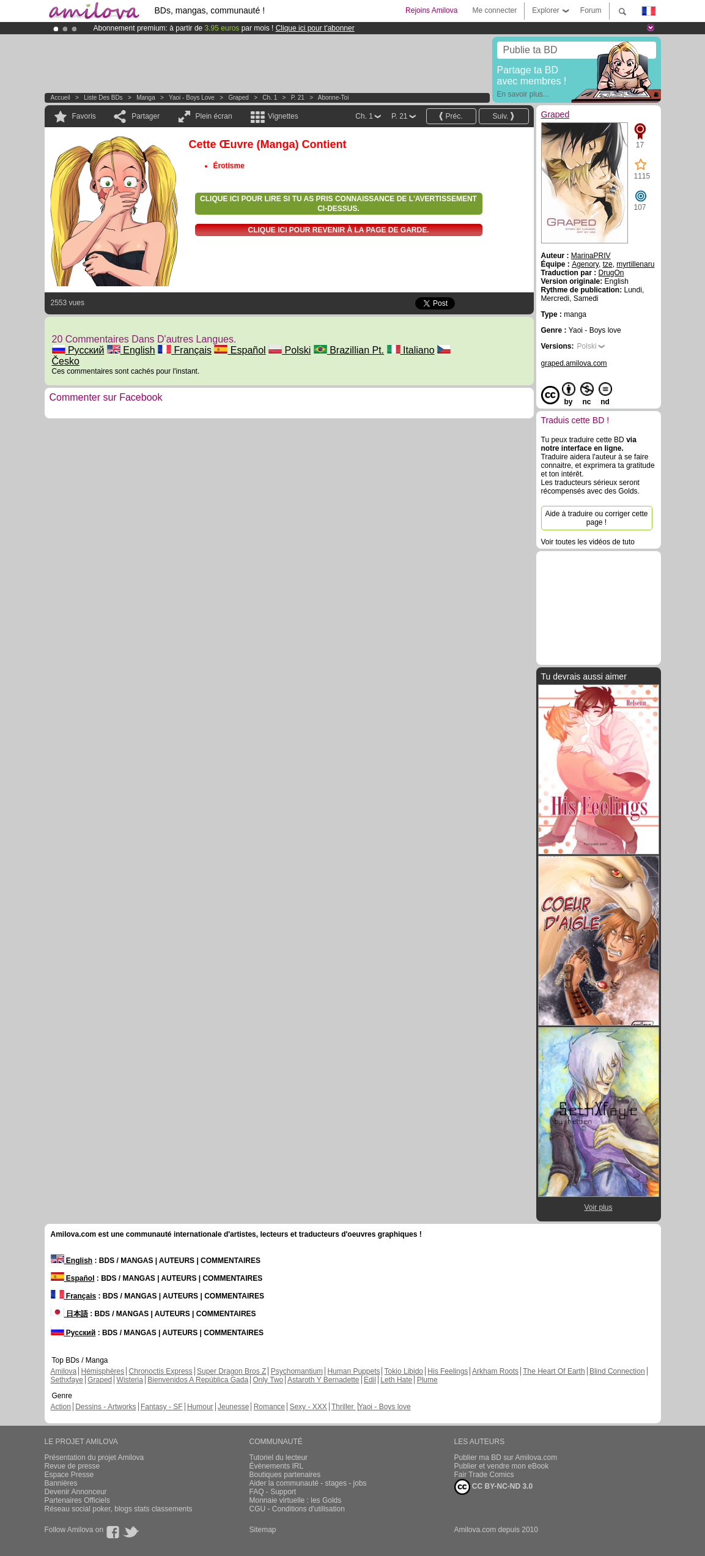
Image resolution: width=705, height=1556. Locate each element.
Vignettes (283, 116)
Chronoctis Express (161, 1371)
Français (185, 350)
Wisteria (130, 1380)
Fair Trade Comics (484, 1474)
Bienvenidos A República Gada (197, 1380)
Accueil (60, 97)
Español (239, 350)
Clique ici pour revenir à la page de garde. (338, 230)
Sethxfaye (67, 1380)
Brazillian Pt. (349, 350)
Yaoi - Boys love (192, 97)
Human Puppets (353, 1371)
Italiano (411, 350)
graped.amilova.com (574, 363)
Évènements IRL (276, 1466)
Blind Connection (617, 1371)
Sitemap (262, 1529)
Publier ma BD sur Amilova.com (506, 1457)
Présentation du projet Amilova (94, 1457)
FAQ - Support (273, 1491)
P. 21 (298, 97)
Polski (289, 350)
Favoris (84, 116)
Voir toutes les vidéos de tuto (588, 542)
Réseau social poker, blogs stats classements (119, 1509)
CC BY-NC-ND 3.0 (493, 1487)
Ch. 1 (269, 97)
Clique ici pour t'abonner (315, 28)
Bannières (61, 1483)
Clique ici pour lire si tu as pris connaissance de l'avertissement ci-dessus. (338, 203)
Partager (145, 116)
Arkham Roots (495, 1371)
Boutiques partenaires (285, 1474)
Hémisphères (103, 1371)
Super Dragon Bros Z (231, 1371)
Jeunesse (233, 1406)
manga (145, 97)
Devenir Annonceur (76, 1491)
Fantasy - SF (162, 1406)
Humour (200, 1406)
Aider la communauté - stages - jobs (308, 1483)
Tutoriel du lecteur (278, 1457)
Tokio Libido (404, 1371)
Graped (238, 97)
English (131, 350)
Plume (427, 1380)
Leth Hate (396, 1380)
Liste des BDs (103, 97)
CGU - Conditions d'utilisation (297, 1509)
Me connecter (494, 10)
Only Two (268, 1380)
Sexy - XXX (308, 1406)
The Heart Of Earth (554, 1371)
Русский (78, 350)
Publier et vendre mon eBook (501, 1466)
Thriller (343, 1406)
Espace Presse (69, 1474)
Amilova (64, 1371)
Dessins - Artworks (105, 1406)
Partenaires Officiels (77, 1500)
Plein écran (214, 116)
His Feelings (447, 1371)
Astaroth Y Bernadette (323, 1380)
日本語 (69, 1314)
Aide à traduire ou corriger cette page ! (596, 518)
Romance (269, 1406)
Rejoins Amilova (431, 10)
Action (61, 1406)
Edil (370, 1380)
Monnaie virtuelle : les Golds (295, 1500)
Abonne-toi (333, 97)
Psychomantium (297, 1371)
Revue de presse (72, 1466)
